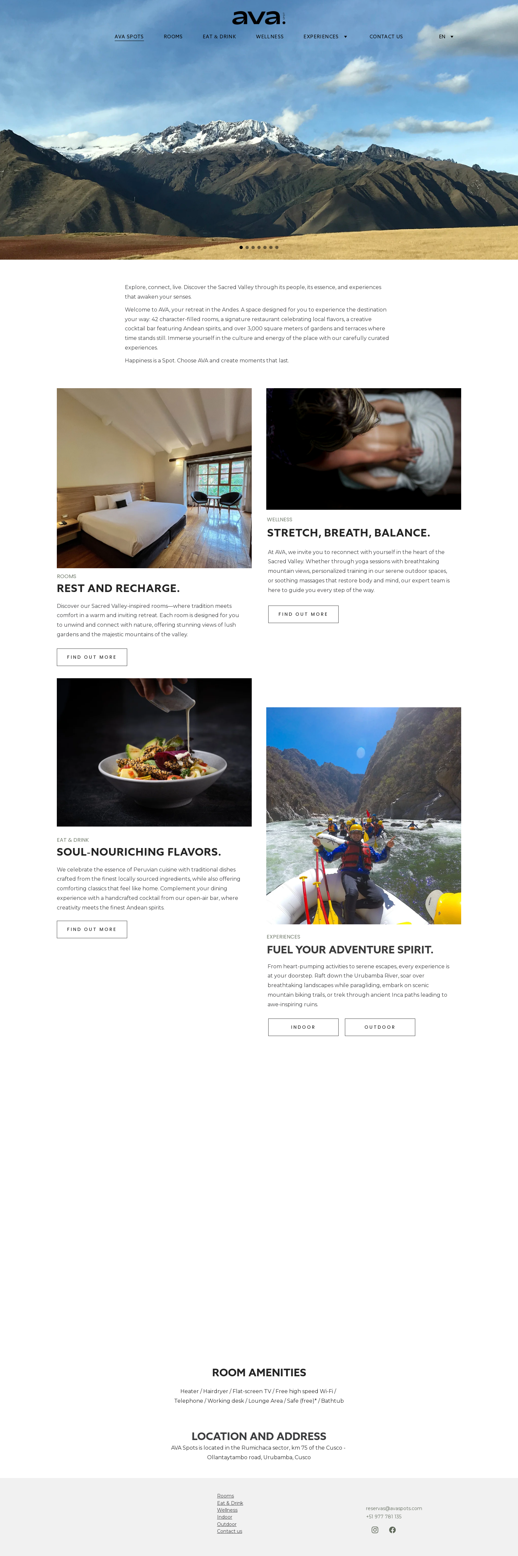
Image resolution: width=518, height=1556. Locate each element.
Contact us (229, 1531)
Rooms (225, 1496)
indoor (303, 1027)
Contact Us (386, 37)
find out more (303, 614)
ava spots (129, 37)
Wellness (227, 1510)
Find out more (92, 657)
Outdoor (227, 1524)
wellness (270, 37)
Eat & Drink (230, 1503)
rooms (173, 37)
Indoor (224, 1517)
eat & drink (219, 37)
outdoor (380, 1027)
